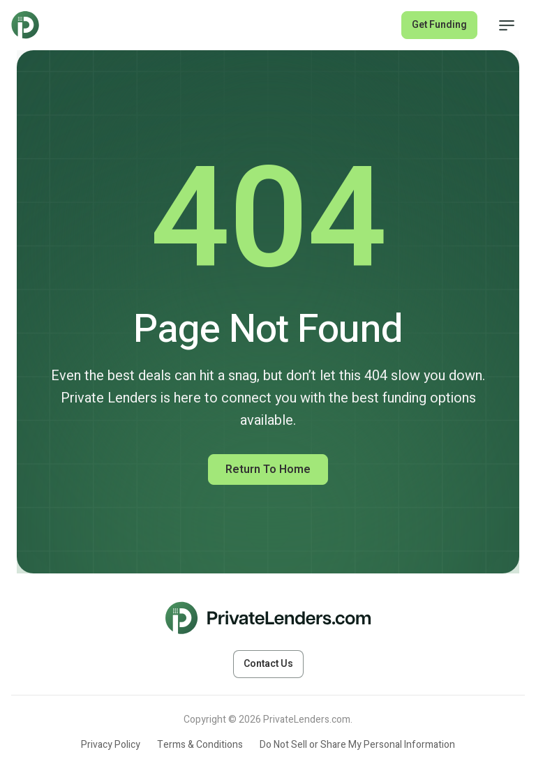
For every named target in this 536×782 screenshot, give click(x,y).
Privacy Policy (110, 744)
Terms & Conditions (200, 744)
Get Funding (439, 24)
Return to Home (268, 469)
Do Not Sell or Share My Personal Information (357, 744)
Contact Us (268, 663)
